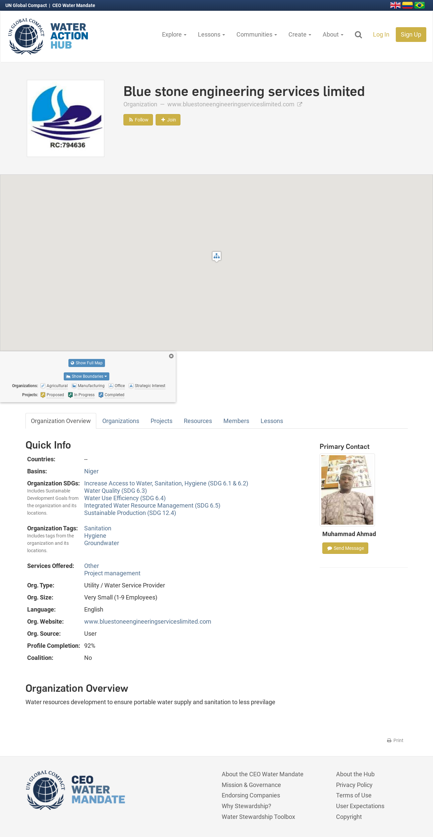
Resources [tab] (198, 420)
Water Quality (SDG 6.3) (115, 490)
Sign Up (411, 34)
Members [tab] (236, 420)
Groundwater (101, 542)
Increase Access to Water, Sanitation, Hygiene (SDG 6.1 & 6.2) (166, 483)
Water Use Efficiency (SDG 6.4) (125, 498)
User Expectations (360, 805)
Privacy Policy (354, 784)
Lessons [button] (211, 34)
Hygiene (95, 535)
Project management (112, 573)
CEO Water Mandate (73, 5)
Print (394, 740)
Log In (381, 34)
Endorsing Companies (251, 795)
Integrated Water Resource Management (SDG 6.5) (152, 505)
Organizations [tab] (120, 420)
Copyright (349, 816)
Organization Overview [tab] (61, 420)
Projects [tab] (161, 420)
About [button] (333, 34)
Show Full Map (87, 363)
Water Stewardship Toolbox (258, 816)
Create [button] (299, 34)
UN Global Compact (26, 5)
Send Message (345, 548)
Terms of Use (354, 795)
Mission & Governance (251, 784)
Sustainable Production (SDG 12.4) (130, 512)
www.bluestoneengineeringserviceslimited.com (234, 104)
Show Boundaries (86, 376)
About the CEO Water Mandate (263, 774)
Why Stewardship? (246, 805)
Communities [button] (256, 34)
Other (91, 565)
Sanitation (97, 528)
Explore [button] (174, 34)
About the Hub (355, 774)
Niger (91, 471)
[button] (216, 257)
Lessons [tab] (272, 420)
